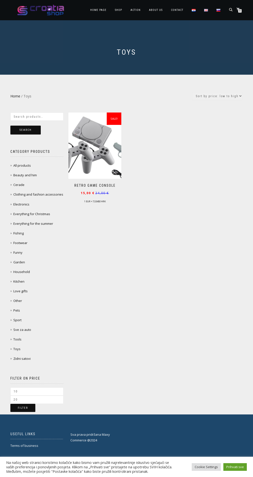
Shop (118, 10)
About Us (156, 10)
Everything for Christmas (31, 214)
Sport (17, 320)
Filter (23, 407)
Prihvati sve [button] (235, 467)
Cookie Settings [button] (206, 467)
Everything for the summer (33, 223)
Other (17, 300)
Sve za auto (22, 329)
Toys (17, 349)
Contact (177, 10)
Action (135, 10)
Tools (17, 339)
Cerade (18, 184)
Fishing (18, 233)
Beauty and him (25, 175)
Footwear (20, 243)
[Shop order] (217, 96)
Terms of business (24, 445)
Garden (19, 262)
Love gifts (20, 291)
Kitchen (18, 281)
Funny (17, 252)
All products (22, 165)
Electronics (21, 204)
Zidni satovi (22, 358)
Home (15, 96)
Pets (16, 310)
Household (21, 272)
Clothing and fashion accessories (38, 194)
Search (26, 130)
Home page (98, 10)
